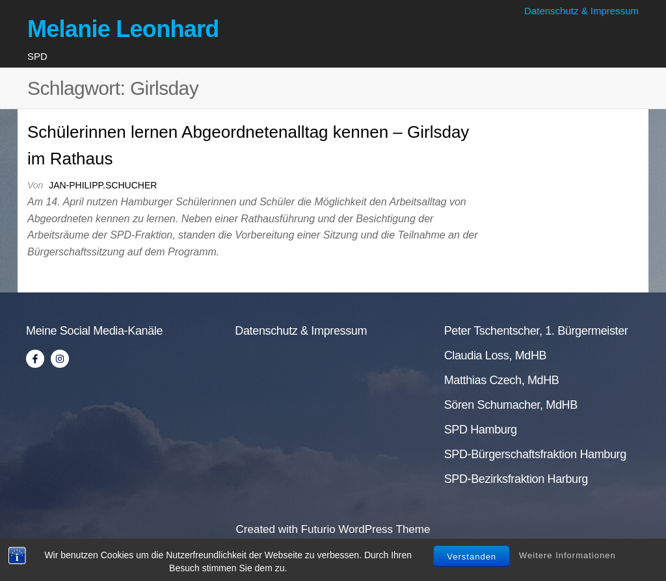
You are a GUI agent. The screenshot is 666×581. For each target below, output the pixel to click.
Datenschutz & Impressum (581, 10)
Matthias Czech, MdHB (501, 380)
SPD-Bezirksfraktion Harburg (516, 478)
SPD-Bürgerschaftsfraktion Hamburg (535, 454)
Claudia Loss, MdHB (495, 355)
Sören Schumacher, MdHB (511, 404)
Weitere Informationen (567, 555)
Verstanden (471, 557)
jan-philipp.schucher (103, 185)
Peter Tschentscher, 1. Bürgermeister (536, 330)
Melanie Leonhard (123, 29)
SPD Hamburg (480, 429)
